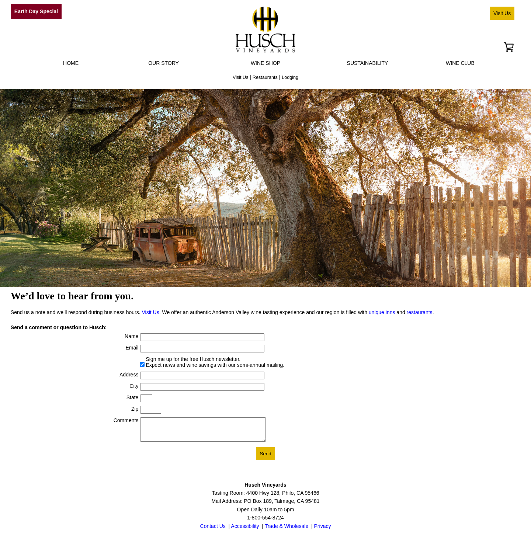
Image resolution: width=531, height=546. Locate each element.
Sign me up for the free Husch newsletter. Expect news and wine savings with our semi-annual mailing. (215, 362)
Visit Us (502, 13)
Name (131, 336)
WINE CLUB (460, 63)
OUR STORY (163, 63)
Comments (126, 420)
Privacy (322, 530)
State (132, 397)
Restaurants (265, 77)
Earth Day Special (36, 11)
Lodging (290, 77)
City (133, 386)
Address (128, 375)
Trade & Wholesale (287, 530)
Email (131, 348)
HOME (71, 63)
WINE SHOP (265, 63)
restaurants (420, 312)
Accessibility (245, 530)
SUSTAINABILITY (367, 63)
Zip (134, 409)
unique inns (382, 312)
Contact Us (213, 530)
